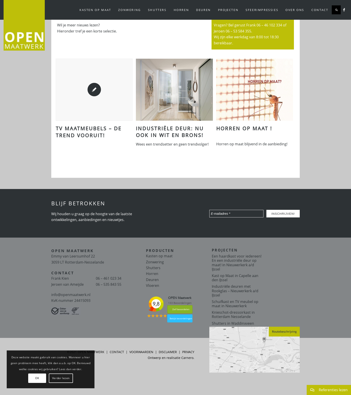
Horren (152, 273)
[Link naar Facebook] (344, 9)
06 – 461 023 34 (108, 278)
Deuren (152, 279)
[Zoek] (336, 9)
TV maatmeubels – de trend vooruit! (89, 132)
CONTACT (117, 352)
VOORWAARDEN (141, 352)
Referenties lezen (327, 390)
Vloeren (152, 285)
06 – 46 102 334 (269, 25)
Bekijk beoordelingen (181, 318)
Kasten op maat (159, 255)
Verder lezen (61, 378)
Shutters (153, 267)
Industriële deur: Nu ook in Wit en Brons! (170, 132)
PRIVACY (188, 352)
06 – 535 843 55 (108, 284)
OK (37, 378)
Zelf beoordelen (180, 309)
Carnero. (187, 358)
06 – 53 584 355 (238, 31)
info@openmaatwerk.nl (70, 294)
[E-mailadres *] (236, 213)
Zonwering (155, 262)
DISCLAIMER (168, 352)
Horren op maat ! (244, 128)
